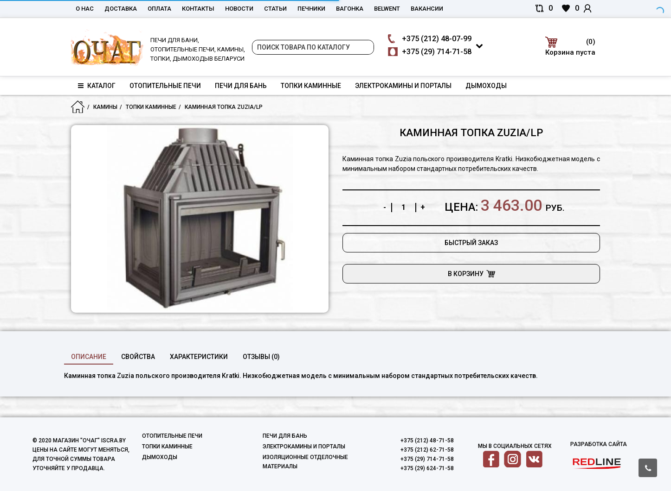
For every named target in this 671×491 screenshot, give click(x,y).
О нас (85, 8)
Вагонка (349, 8)
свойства (138, 356)
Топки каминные (311, 85)
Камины (105, 107)
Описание (88, 356)
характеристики (199, 356)
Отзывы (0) (261, 356)
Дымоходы (486, 85)
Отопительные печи (165, 85)
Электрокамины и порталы (403, 85)
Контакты (198, 8)
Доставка (120, 8)
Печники (311, 8)
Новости (239, 8)
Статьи (275, 8)
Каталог (97, 85)
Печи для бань (241, 85)
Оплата (159, 8)
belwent (387, 8)
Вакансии (427, 8)
